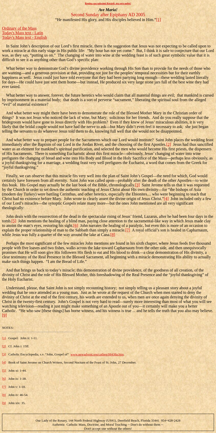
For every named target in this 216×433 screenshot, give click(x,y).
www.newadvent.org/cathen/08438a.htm (97, 354)
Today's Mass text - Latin (22, 33)
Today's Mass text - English (24, 37)
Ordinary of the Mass (19, 28)
